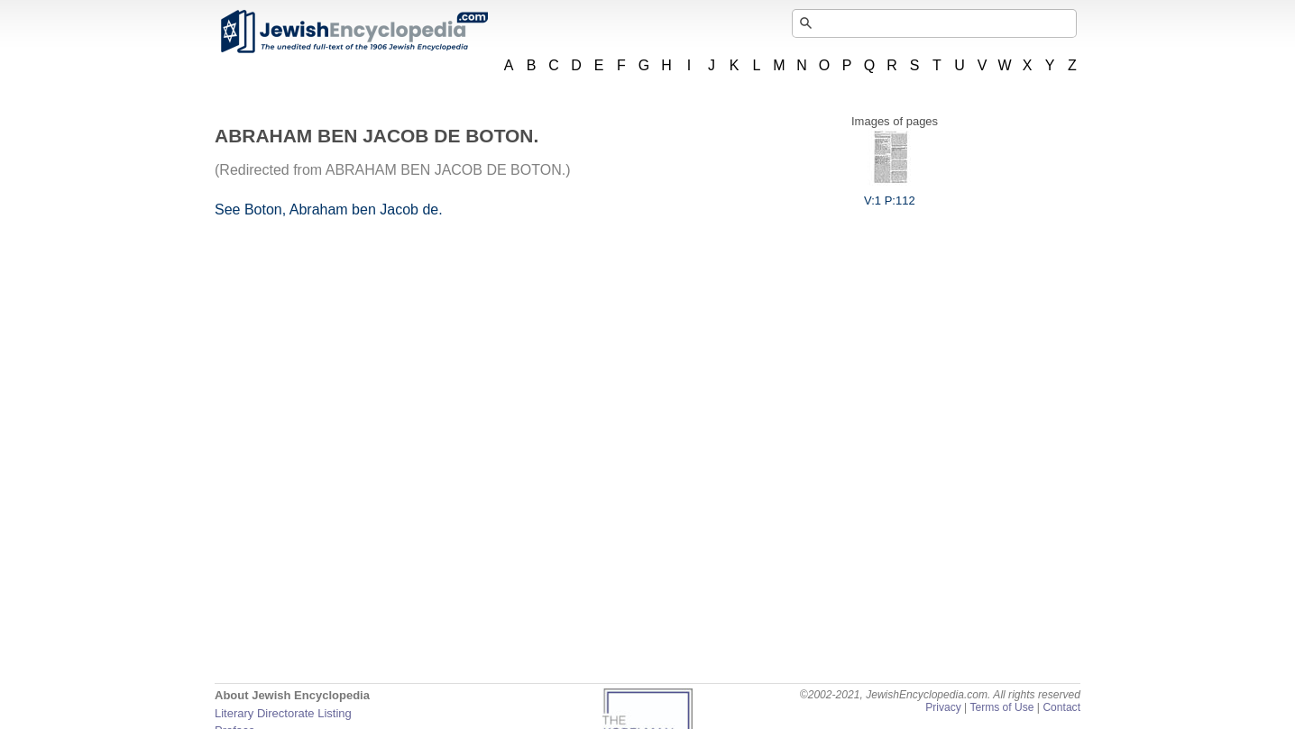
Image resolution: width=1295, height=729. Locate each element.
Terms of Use (1001, 707)
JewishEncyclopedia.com (353, 31)
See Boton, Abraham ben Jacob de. (329, 209)
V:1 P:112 (889, 193)
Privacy (943, 707)
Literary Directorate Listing (283, 713)
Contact (1061, 707)
